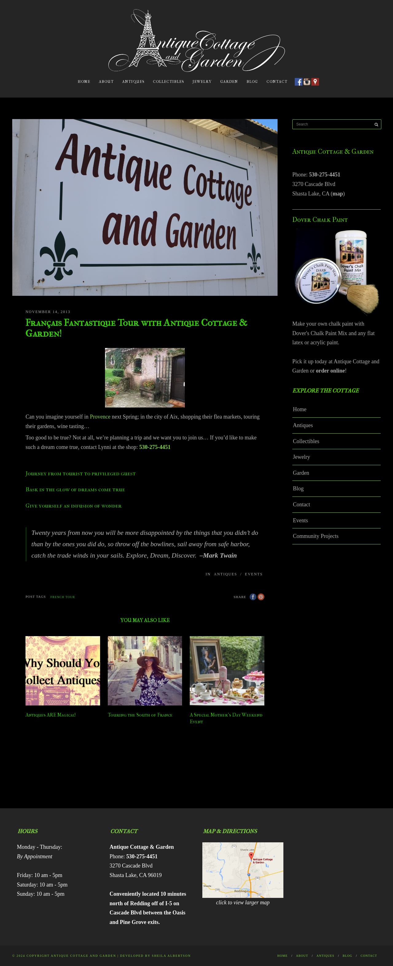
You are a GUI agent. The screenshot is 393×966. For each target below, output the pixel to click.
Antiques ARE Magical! (50, 715)
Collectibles (168, 81)
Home (84, 81)
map (338, 194)
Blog (252, 81)
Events (254, 574)
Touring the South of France (140, 715)
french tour (62, 597)
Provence (100, 417)
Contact (277, 81)
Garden (229, 81)
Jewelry (202, 81)
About (106, 81)
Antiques (133, 81)
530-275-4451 (324, 175)
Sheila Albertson (171, 955)
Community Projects (316, 536)
